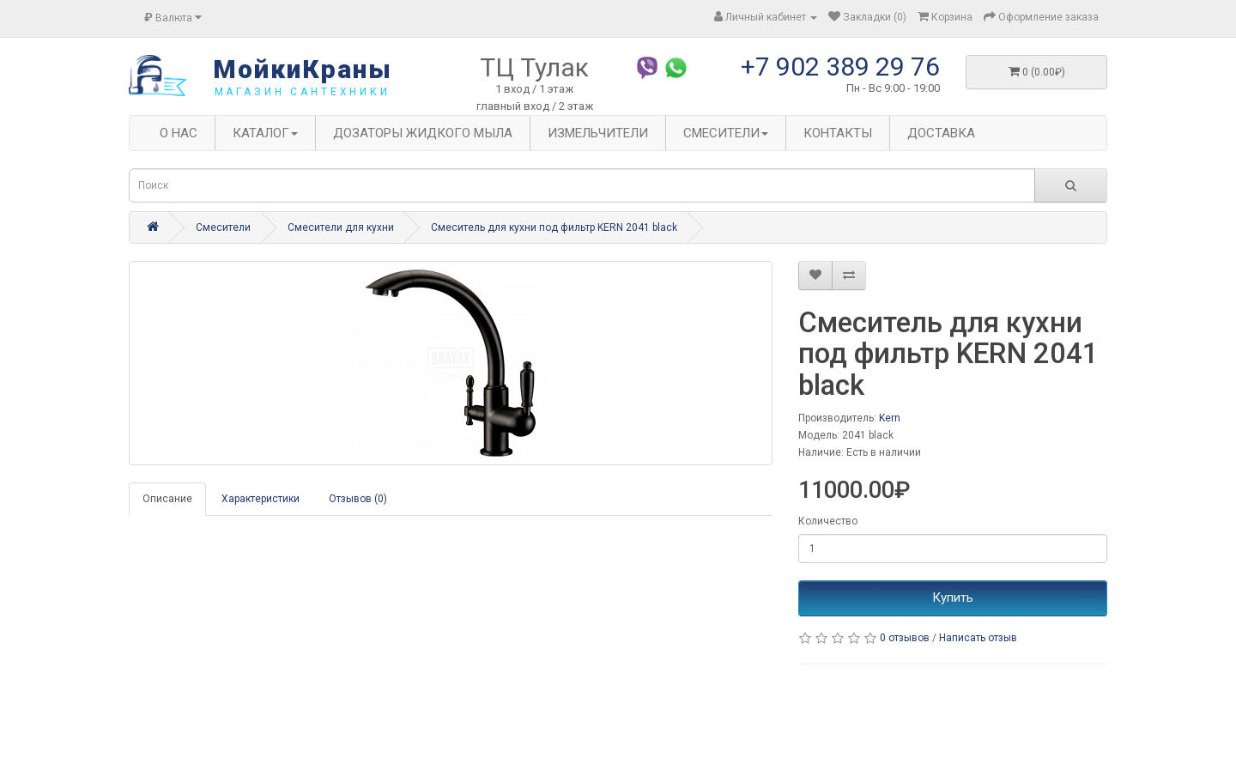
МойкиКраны (302, 69)
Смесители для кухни (341, 227)
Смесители (223, 227)
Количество (827, 521)
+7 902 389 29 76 (840, 66)
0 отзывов (905, 638)
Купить (952, 597)
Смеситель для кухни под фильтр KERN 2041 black (554, 227)
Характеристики (260, 499)
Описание (167, 499)
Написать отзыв (978, 638)
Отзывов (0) (358, 499)
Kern (889, 418)
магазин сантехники (303, 92)
